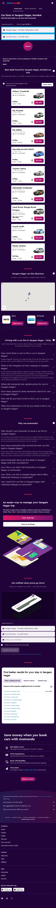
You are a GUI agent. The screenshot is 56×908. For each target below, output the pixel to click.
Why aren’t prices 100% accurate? (29, 809)
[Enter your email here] (30, 639)
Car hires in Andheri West (12, 694)
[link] (39, 103)
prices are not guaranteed (45, 796)
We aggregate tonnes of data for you (29, 806)
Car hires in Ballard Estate (12, 708)
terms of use (27, 654)
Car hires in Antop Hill (11, 697)
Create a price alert (30, 770)
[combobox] (7, 24)
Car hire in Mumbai (43, 817)
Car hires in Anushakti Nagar (13, 700)
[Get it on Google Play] (6, 889)
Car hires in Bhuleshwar (11, 717)
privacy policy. (37, 654)
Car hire (7, 817)
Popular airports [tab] (29, 680)
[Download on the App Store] (18, 889)
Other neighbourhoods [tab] (12, 680)
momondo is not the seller (29, 802)
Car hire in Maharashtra (29, 817)
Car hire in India (16, 817)
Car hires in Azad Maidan (12, 705)
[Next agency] (52, 308)
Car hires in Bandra (10, 711)
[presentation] (51, 686)
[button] (3, 3)
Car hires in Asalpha (10, 702)
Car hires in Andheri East (12, 691)
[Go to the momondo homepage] (13, 3)
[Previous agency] (4, 308)
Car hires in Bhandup (10, 714)
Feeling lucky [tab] (42, 680)
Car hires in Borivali (10, 719)
